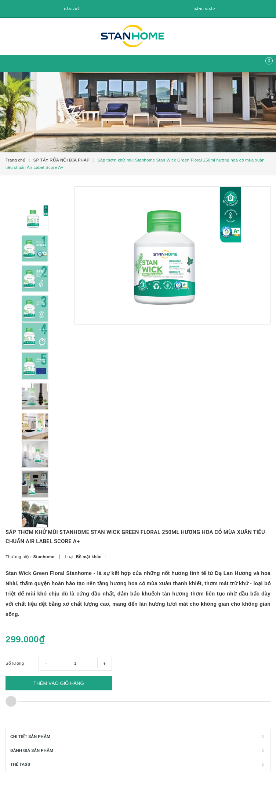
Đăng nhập (204, 9)
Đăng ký (72, 9)
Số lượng (15, 671)
